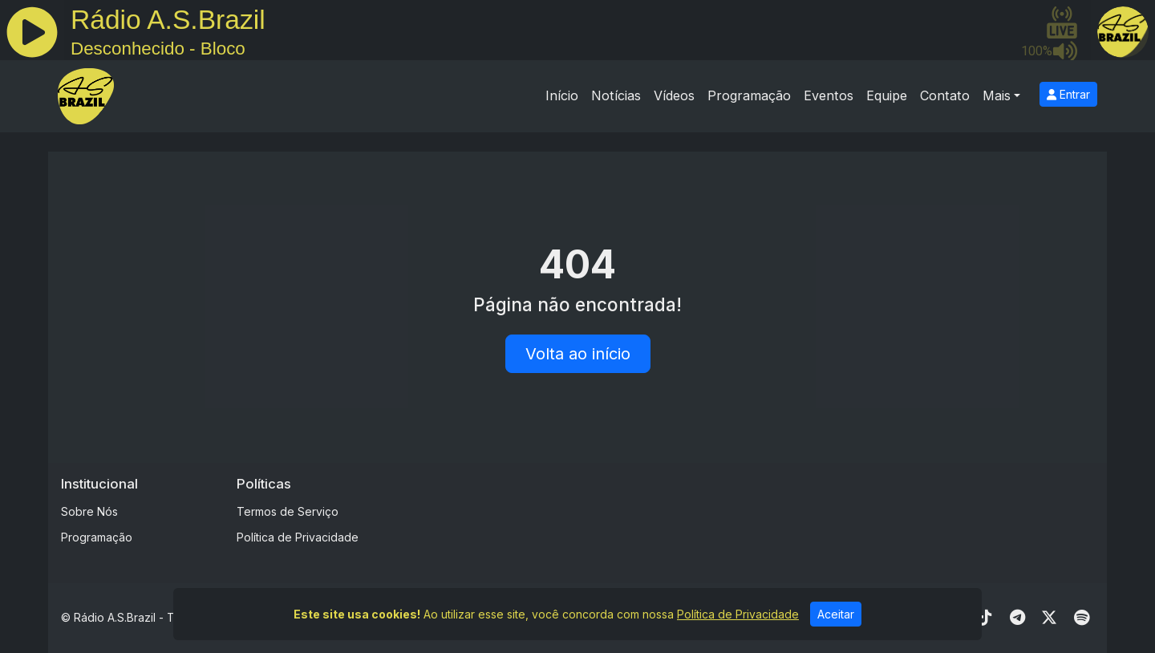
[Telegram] (1017, 617)
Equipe (886, 95)
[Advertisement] (703, 512)
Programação (749, 95)
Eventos (828, 95)
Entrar (1068, 94)
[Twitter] (1049, 617)
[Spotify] (1081, 617)
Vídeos (674, 95)
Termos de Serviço (287, 511)
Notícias (616, 95)
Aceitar (835, 616)
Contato (945, 95)
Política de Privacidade (298, 537)
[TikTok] (985, 617)
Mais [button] (997, 95)
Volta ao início (577, 353)
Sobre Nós (89, 511)
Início (561, 95)
